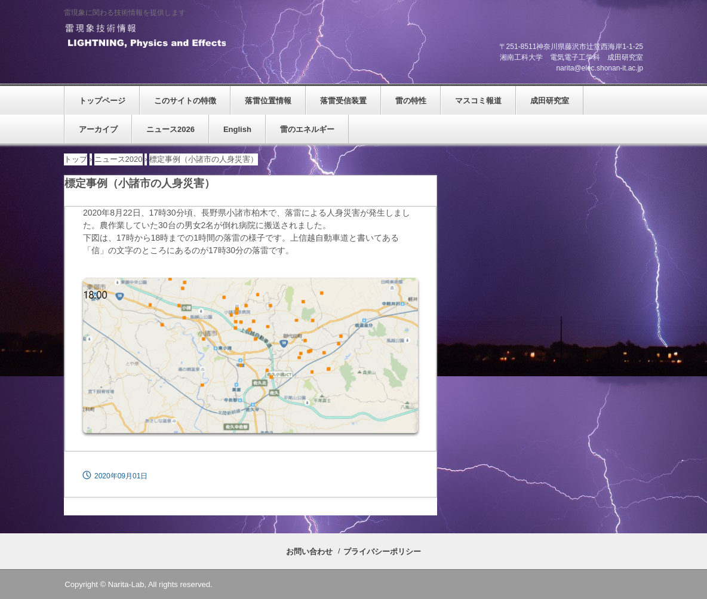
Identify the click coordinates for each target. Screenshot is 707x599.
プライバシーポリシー (382, 551)
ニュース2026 (170, 129)
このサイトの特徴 (185, 100)
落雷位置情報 (268, 100)
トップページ (102, 100)
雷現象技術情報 (145, 36)
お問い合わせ (309, 551)
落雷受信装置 (343, 100)
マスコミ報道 (478, 100)
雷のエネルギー (307, 129)
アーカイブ (98, 129)
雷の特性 (410, 100)
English (237, 129)
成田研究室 (549, 100)
